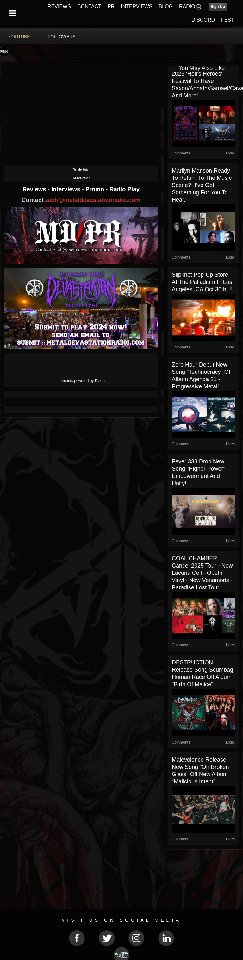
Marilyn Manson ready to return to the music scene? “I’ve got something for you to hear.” (202, 185)
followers (62, 36)
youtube (19, 36)
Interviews (66, 189)
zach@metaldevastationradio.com (92, 200)
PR (111, 6)
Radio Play (124, 189)
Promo (95, 189)
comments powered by (81, 381)
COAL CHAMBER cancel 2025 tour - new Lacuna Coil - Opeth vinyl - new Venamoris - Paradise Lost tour (202, 573)
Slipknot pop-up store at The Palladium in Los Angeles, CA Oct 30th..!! (202, 282)
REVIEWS (59, 6)
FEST (227, 19)
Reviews (35, 189)
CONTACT (89, 6)
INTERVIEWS (136, 6)
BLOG (166, 6)
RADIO (187, 6)
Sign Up (218, 6)
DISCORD (203, 19)
